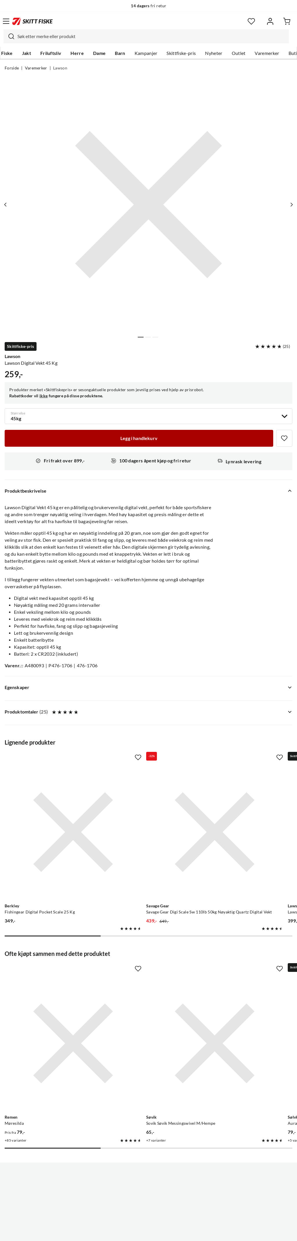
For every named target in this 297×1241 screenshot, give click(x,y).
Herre (77, 53)
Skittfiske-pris (181, 53)
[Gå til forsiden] (32, 21)
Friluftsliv (50, 53)
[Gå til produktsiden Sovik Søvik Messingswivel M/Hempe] (142, 971)
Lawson (60, 68)
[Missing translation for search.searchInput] (9, 36)
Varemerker (267, 53)
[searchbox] (152, 36)
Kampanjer (146, 53)
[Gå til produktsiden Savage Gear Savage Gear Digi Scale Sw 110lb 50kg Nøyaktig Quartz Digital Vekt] (142, 808)
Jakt (26, 53)
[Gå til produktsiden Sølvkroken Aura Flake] (236, 971)
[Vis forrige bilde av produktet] (6, 204)
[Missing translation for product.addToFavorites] (284, 438)
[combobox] (146, 36)
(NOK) (148, 1207)
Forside (12, 68)
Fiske (7, 53)
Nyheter (213, 53)
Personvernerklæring (126, 1232)
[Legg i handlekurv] (139, 438)
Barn (120, 53)
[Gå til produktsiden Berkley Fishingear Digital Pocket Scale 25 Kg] (49, 808)
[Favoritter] (251, 21)
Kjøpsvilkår (161, 1232)
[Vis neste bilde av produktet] (290, 204)
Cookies (183, 1232)
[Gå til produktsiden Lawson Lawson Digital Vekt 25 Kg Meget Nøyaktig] (236, 808)
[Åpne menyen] (6, 21)
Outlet (239, 53)
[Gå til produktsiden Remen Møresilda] (49, 971)
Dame (99, 53)
